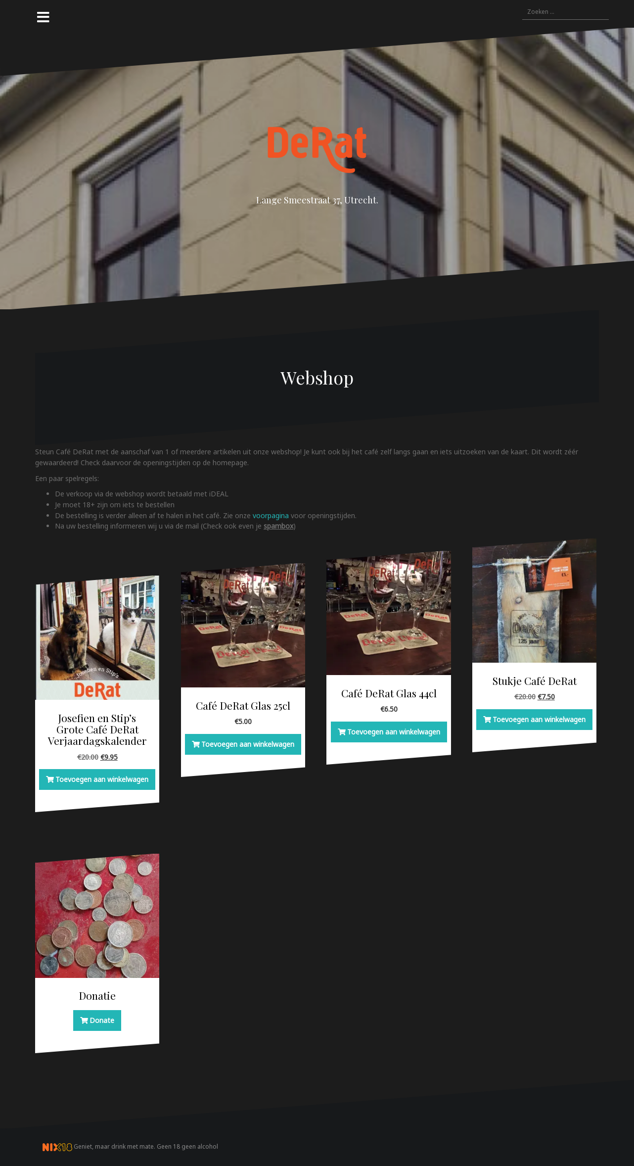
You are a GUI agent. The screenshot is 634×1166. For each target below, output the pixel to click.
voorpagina (272, 515)
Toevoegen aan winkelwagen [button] (101, 779)
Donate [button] (102, 1020)
